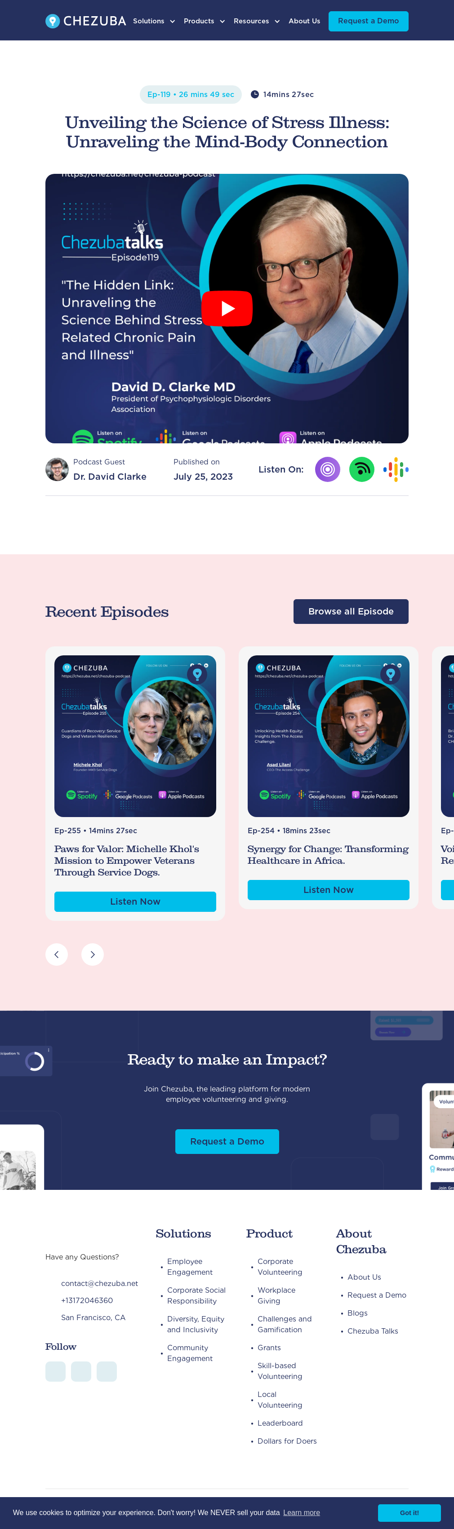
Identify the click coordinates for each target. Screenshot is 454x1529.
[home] (85, 21)
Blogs (357, 1313)
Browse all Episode (351, 611)
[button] (154, 21)
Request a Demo (368, 21)
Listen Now (135, 901)
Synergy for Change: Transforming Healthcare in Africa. (328, 855)
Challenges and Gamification (285, 1324)
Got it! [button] (409, 1512)
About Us (304, 21)
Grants (269, 1347)
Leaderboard (280, 1423)
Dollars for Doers (287, 1441)
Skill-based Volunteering (280, 1371)
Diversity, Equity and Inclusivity (195, 1324)
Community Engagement (190, 1353)
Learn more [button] (301, 1512)
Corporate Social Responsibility (196, 1295)
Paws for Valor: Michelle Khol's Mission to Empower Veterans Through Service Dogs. (126, 861)
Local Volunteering (280, 1400)
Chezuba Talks (372, 1331)
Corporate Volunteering (280, 1267)
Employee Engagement (190, 1267)
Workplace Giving (276, 1295)
